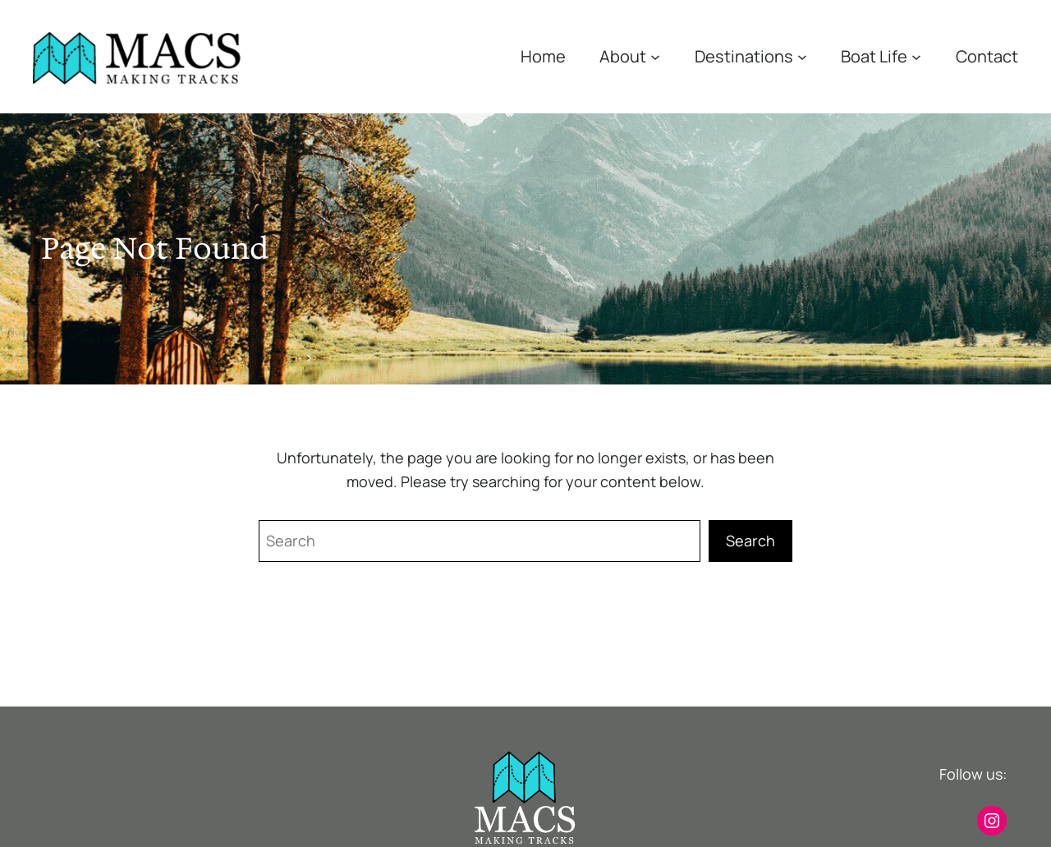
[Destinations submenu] (802, 57)
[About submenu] (655, 57)
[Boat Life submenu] (916, 57)
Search (750, 540)
